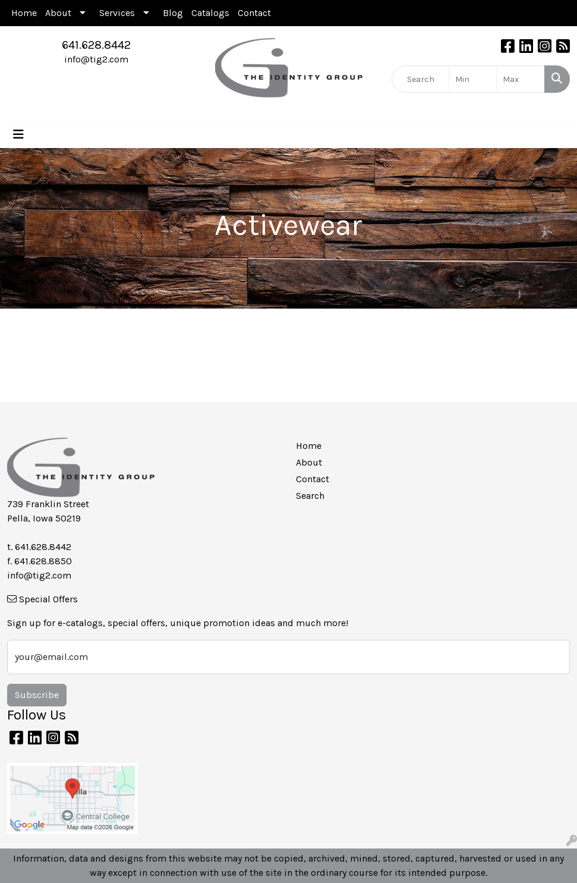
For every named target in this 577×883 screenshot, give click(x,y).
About (58, 12)
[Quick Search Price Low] (473, 79)
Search (310, 495)
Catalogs (210, 12)
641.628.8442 (96, 45)
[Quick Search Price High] (520, 79)
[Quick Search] (420, 79)
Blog (173, 12)
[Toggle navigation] (18, 134)
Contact (254, 12)
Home (24, 12)
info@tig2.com (96, 59)
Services (117, 12)
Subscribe (37, 694)
